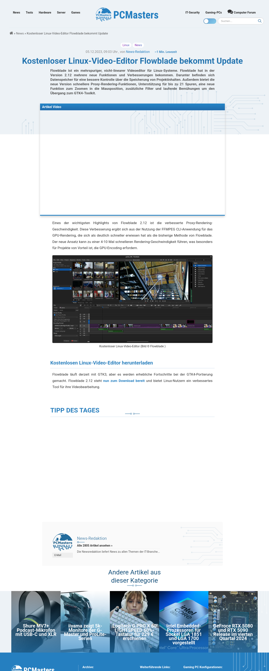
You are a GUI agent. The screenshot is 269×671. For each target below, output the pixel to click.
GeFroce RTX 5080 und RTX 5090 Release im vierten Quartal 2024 (233, 632)
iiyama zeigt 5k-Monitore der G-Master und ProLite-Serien (85, 632)
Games (75, 12)
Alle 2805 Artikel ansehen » (95, 545)
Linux (126, 45)
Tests (29, 12)
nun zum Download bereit (124, 381)
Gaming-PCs (213, 12)
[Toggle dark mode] (209, 21)
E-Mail (57, 555)
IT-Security (192, 12)
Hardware (45, 12)
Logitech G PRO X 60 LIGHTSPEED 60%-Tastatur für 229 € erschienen (135, 632)
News (16, 12)
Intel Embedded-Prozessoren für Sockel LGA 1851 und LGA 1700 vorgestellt (184, 634)
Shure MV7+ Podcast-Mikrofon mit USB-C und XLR (35, 630)
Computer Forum (242, 11)
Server (61, 12)
